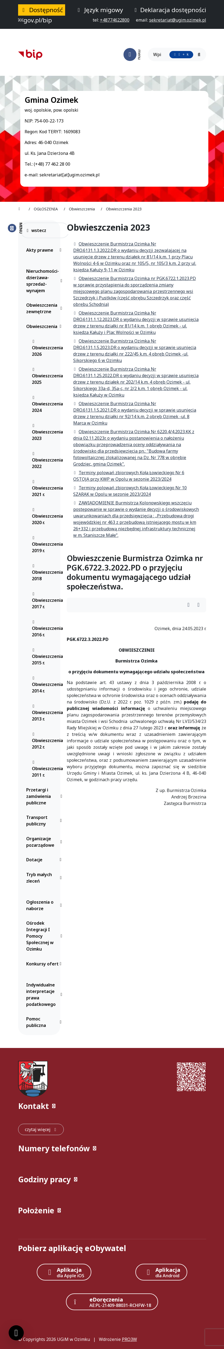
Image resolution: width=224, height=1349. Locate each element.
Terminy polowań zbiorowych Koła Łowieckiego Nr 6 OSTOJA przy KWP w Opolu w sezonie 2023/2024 (128, 476)
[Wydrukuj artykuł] (190, 605)
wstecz (36, 230)
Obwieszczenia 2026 (47, 348)
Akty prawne (45, 250)
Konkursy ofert (45, 964)
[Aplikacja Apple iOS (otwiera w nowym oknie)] (64, 1272)
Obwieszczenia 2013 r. (47, 713)
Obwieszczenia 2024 (47, 404)
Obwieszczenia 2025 (47, 376)
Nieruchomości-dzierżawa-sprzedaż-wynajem (45, 280)
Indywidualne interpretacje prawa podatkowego (45, 994)
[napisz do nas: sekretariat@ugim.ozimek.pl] (177, 20)
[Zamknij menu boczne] (15, 228)
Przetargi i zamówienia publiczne (45, 796)
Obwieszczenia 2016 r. (47, 629)
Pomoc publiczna (45, 1022)
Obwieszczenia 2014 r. (47, 685)
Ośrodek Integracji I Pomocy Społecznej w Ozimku (45, 936)
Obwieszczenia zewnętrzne (45, 308)
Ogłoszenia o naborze (45, 905)
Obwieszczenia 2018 (47, 573)
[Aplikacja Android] (161, 1272)
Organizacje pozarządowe (45, 842)
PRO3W (129, 1339)
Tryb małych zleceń (45, 878)
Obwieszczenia (45, 326)
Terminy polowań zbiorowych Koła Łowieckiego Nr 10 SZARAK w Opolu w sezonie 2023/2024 (130, 491)
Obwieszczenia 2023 (47, 432)
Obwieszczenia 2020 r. (47, 516)
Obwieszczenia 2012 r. (47, 741)
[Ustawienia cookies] (16, 1332)
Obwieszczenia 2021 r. (47, 488)
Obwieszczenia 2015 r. (47, 657)
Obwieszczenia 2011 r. (47, 769)
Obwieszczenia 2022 (47, 460)
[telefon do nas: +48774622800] (114, 20)
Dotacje (45, 860)
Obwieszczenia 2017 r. (47, 601)
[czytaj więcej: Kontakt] (41, 1129)
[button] (112, 1106)
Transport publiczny (45, 820)
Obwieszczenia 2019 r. (47, 545)
